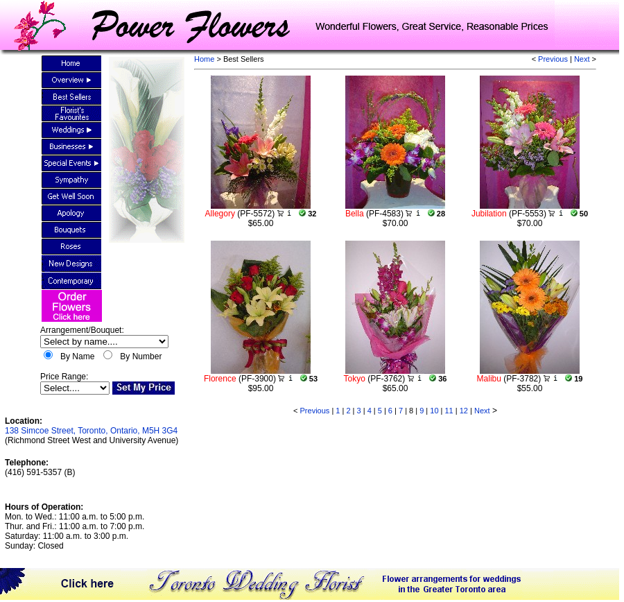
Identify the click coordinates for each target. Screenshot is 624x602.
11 (449, 410)
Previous (553, 59)
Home (204, 59)
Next (582, 59)
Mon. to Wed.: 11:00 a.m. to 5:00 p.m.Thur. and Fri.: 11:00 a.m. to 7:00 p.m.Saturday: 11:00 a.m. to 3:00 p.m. (74, 526)
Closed (50, 546)
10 (434, 410)
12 (464, 410)
